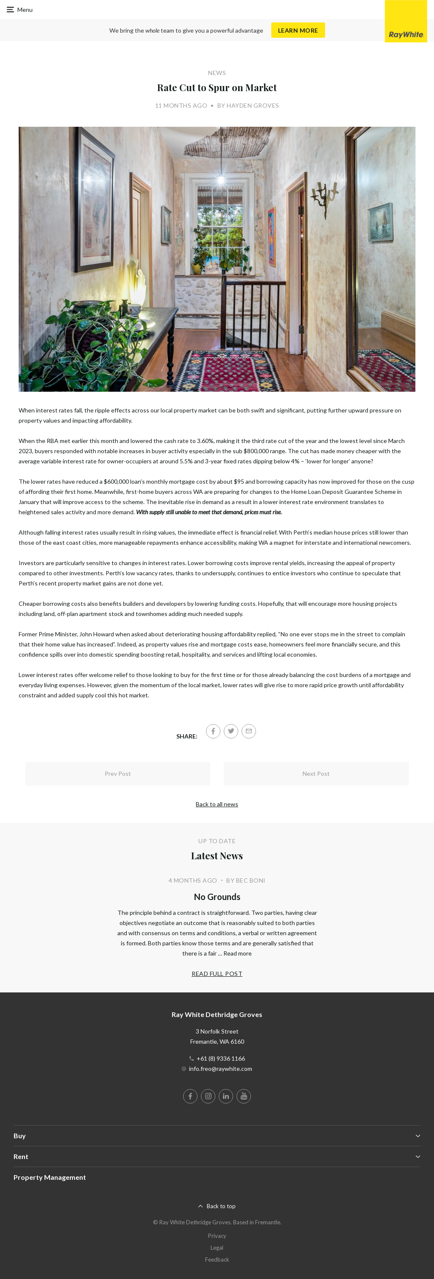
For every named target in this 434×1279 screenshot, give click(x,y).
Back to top (221, 1206)
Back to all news (217, 804)
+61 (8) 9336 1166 (221, 1058)
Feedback (217, 1259)
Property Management (50, 1177)
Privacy (217, 1235)
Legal (217, 1247)
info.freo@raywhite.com (220, 1068)
